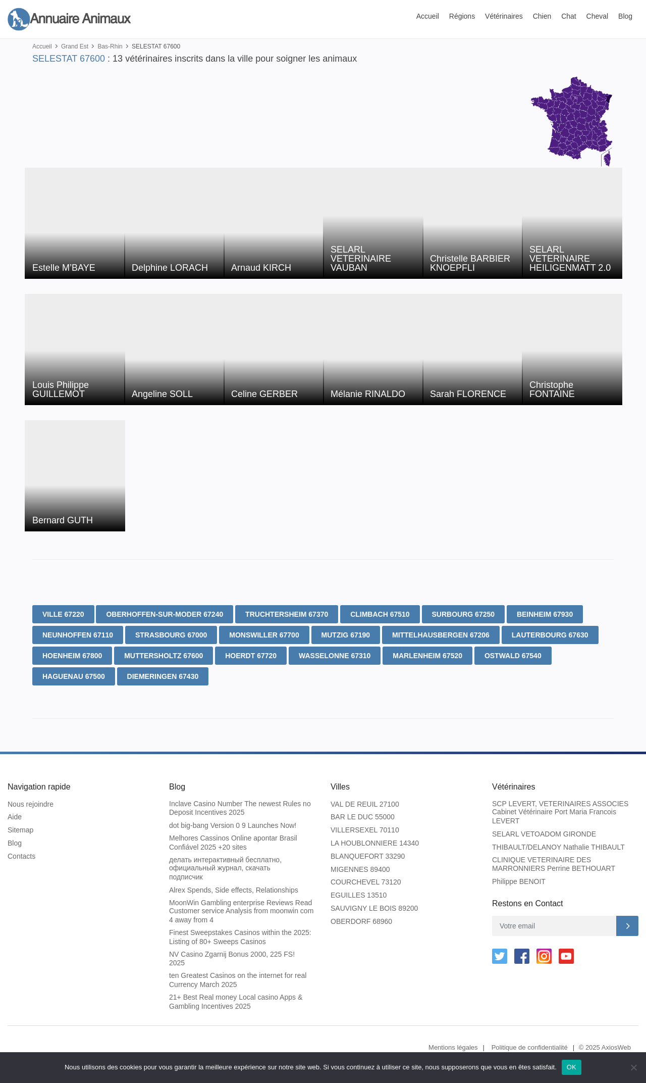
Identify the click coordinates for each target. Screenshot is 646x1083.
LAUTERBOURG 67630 (550, 635)
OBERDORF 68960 (361, 921)
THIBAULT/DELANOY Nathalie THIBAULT (558, 847)
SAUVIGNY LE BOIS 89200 (374, 908)
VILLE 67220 (63, 614)
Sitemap (20, 830)
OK (571, 1067)
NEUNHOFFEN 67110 (77, 635)
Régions (462, 16)
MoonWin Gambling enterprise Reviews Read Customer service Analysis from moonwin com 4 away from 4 (241, 911)
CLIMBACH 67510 (379, 614)
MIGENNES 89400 (360, 869)
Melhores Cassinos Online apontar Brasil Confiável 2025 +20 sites (233, 842)
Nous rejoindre (30, 804)
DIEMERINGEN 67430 (163, 676)
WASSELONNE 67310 (334, 656)
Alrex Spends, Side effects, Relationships (233, 890)
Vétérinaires (504, 16)
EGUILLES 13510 (359, 895)
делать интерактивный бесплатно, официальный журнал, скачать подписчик (225, 868)
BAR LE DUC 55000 (363, 817)
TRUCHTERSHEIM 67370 (286, 614)
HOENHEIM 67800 (72, 656)
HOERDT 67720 (251, 656)
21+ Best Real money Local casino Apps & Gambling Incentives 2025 (235, 1001)
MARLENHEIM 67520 (427, 656)
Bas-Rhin (109, 46)
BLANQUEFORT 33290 (368, 856)
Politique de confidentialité (530, 1047)
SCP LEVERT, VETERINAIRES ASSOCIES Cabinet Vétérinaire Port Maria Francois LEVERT (560, 812)
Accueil (427, 16)
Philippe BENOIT (519, 881)
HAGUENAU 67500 (73, 676)
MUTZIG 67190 (345, 635)
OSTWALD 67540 (513, 656)
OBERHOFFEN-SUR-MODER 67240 (164, 614)
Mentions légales (453, 1047)
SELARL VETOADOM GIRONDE (544, 834)
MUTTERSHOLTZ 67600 (163, 656)
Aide (15, 817)
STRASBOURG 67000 (171, 635)
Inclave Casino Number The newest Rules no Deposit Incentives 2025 (240, 808)
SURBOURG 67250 (463, 614)
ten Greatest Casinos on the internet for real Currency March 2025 (237, 980)
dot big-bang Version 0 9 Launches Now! (232, 825)
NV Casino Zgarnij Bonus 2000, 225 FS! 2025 (232, 958)
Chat (568, 16)
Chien (542, 16)
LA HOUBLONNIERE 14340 (375, 843)
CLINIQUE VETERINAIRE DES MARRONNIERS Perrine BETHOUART (553, 864)
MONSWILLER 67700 (264, 635)
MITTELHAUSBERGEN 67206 (441, 635)
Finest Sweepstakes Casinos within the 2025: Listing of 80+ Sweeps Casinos (240, 937)
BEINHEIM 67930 (545, 614)
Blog (625, 16)
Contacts (21, 856)
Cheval (597, 16)
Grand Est (74, 46)
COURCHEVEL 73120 (366, 882)
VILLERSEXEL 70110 (365, 830)
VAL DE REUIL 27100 (365, 804)
